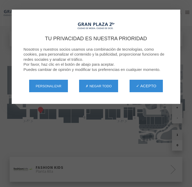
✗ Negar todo (99, 86)
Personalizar (48, 86)
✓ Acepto (146, 86)
